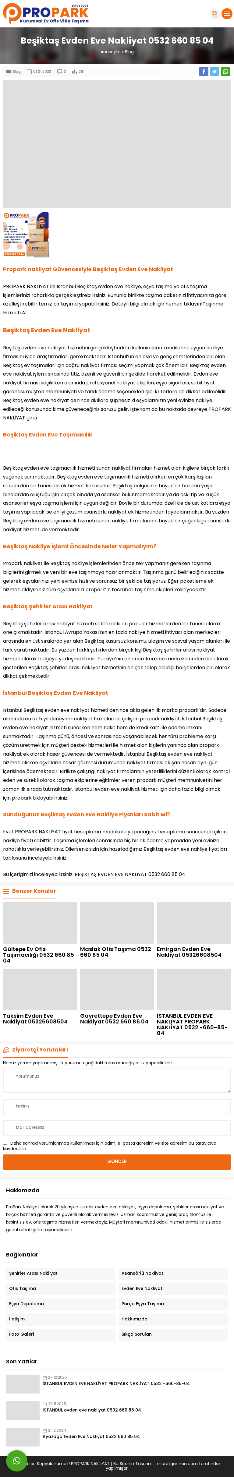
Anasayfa (111, 52)
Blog (129, 52)
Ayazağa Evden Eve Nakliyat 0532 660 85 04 (91, 1437)
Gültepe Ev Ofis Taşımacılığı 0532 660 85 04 (38, 955)
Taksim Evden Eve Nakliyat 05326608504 (35, 1019)
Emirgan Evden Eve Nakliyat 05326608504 (189, 952)
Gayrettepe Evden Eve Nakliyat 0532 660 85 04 (114, 1019)
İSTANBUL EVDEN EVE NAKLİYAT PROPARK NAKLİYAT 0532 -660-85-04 (192, 1025)
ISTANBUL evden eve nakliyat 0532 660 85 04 (92, 1410)
